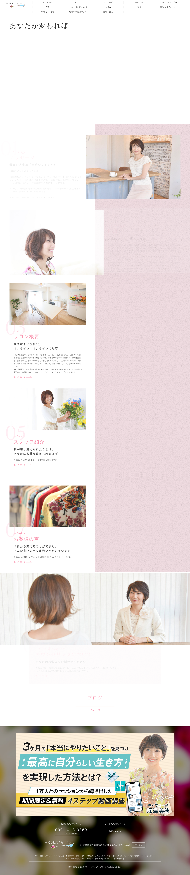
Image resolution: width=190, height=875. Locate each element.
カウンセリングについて (77, 7)
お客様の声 (138, 2)
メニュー (77, 2)
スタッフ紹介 (108, 2)
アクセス (138, 845)
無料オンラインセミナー (169, 7)
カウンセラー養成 (47, 12)
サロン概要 (47, 2)
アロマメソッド (87, 859)
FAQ (47, 7)
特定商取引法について (77, 12)
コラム (108, 7)
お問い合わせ (108, 12)
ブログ (138, 7)
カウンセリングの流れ (169, 2)
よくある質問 (100, 856)
